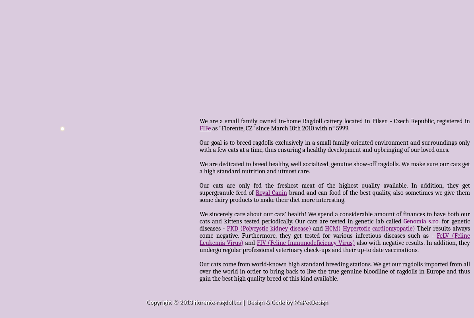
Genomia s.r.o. (422, 221)
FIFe (205, 128)
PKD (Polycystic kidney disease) (269, 228)
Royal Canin (271, 192)
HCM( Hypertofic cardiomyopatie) (370, 228)
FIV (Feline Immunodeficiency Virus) (306, 242)
